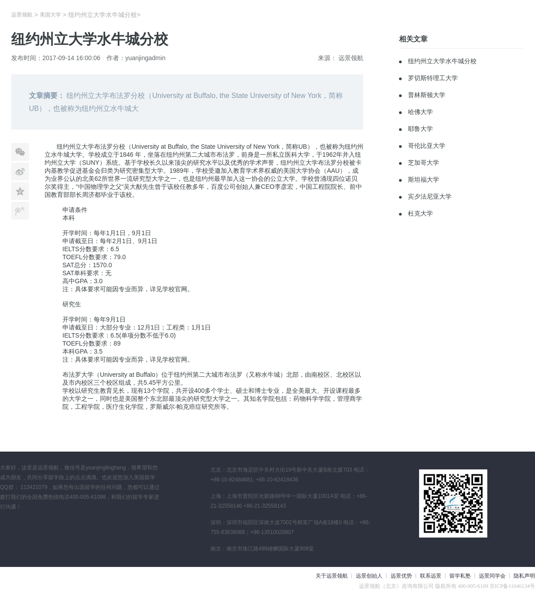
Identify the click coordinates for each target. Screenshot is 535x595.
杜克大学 (420, 213)
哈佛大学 (420, 111)
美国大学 (50, 15)
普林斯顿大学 (426, 94)
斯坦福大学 (423, 179)
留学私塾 (460, 576)
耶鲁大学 (420, 128)
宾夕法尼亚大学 (430, 196)
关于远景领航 (332, 576)
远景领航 (22, 15)
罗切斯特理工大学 (433, 78)
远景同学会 (492, 576)
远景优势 (401, 576)
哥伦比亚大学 (426, 145)
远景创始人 (369, 576)
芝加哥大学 (423, 162)
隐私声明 (524, 576)
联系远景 (430, 576)
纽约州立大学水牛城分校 (442, 61)
